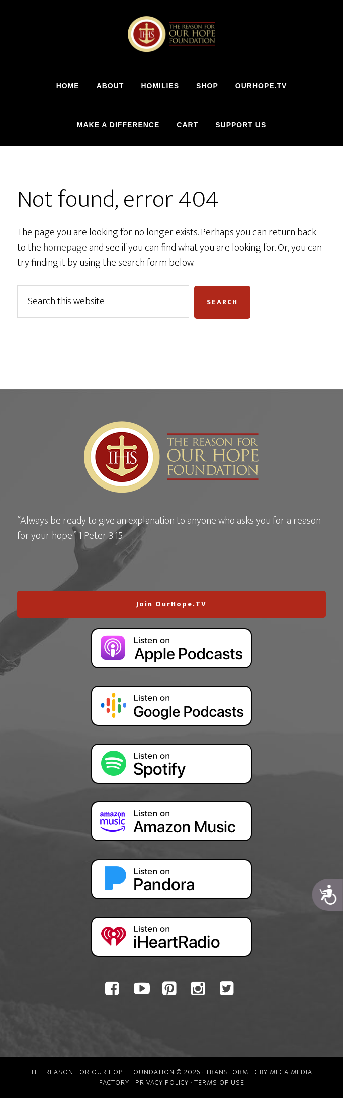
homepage (65, 247)
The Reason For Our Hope (171, 34)
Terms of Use (219, 1082)
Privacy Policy (162, 1082)
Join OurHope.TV (171, 604)
